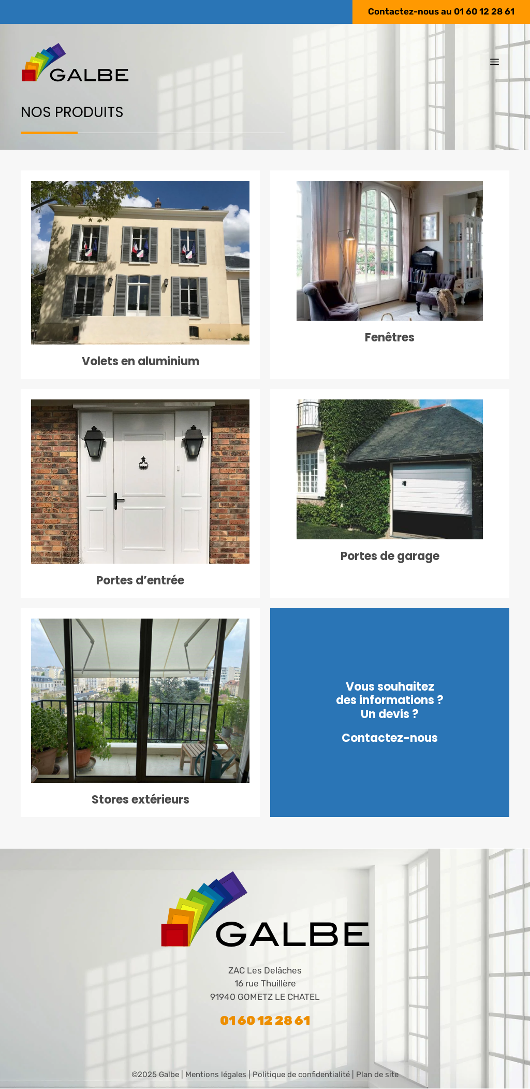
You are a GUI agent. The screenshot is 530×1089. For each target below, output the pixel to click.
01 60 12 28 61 (484, 11)
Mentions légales (215, 1074)
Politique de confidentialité (301, 1074)
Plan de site (377, 1074)
